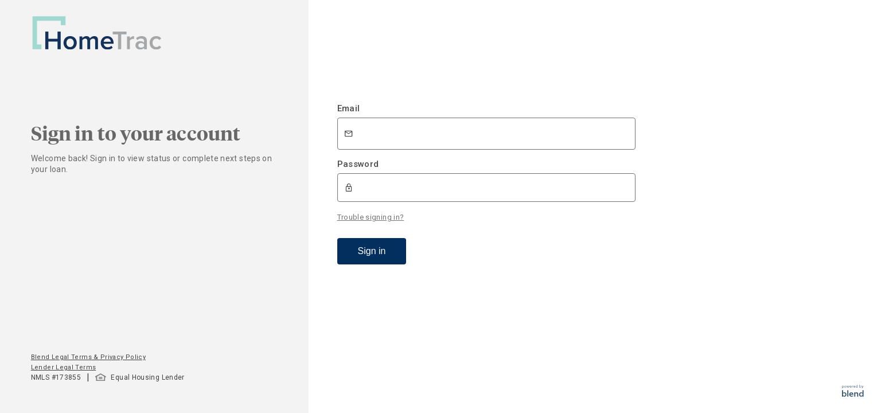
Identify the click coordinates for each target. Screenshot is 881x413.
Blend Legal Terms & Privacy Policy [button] (88, 357)
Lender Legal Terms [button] (63, 367)
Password (358, 164)
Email (348, 108)
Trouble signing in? (370, 217)
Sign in (372, 251)
